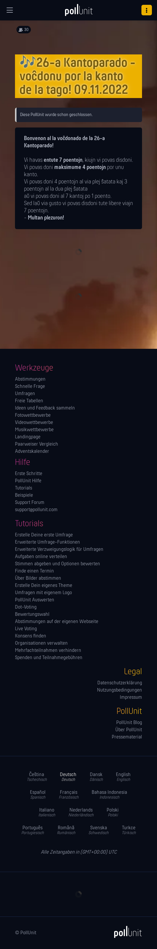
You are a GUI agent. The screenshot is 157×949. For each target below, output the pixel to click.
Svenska (98, 830)
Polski (113, 813)
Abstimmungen (30, 379)
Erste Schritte (28, 474)
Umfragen (25, 394)
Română (66, 830)
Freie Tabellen (29, 401)
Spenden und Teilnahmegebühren (48, 658)
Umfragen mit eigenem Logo (43, 593)
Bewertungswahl (32, 614)
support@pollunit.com (36, 510)
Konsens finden (30, 636)
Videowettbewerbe (34, 422)
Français (68, 795)
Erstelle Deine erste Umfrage (44, 535)
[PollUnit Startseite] (78, 12)
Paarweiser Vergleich (36, 444)
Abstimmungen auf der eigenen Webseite (56, 622)
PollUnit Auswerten (34, 600)
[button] (146, 10)
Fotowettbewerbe (33, 415)
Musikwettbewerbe (34, 430)
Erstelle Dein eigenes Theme (43, 585)
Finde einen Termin (34, 571)
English (123, 777)
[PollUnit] (125, 932)
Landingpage (27, 437)
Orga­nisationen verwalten (41, 643)
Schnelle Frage (30, 386)
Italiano (46, 813)
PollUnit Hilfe (28, 481)
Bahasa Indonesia (109, 795)
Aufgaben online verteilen (41, 557)
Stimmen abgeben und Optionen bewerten (57, 564)
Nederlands (80, 813)
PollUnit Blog (129, 723)
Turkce (129, 830)
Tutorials (23, 488)
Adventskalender (32, 451)
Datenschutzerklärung (119, 683)
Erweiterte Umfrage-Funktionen (47, 542)
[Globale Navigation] (10, 10)
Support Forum (29, 502)
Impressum (131, 697)
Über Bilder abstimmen (38, 578)
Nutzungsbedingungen (119, 690)
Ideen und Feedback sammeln (45, 408)
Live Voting (26, 629)
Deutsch (68, 777)
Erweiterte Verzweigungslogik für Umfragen (59, 549)
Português (32, 830)
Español (38, 795)
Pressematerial (127, 737)
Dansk (96, 777)
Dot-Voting (26, 607)
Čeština (37, 777)
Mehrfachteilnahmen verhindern (48, 650)
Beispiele (24, 495)
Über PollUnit (128, 730)
